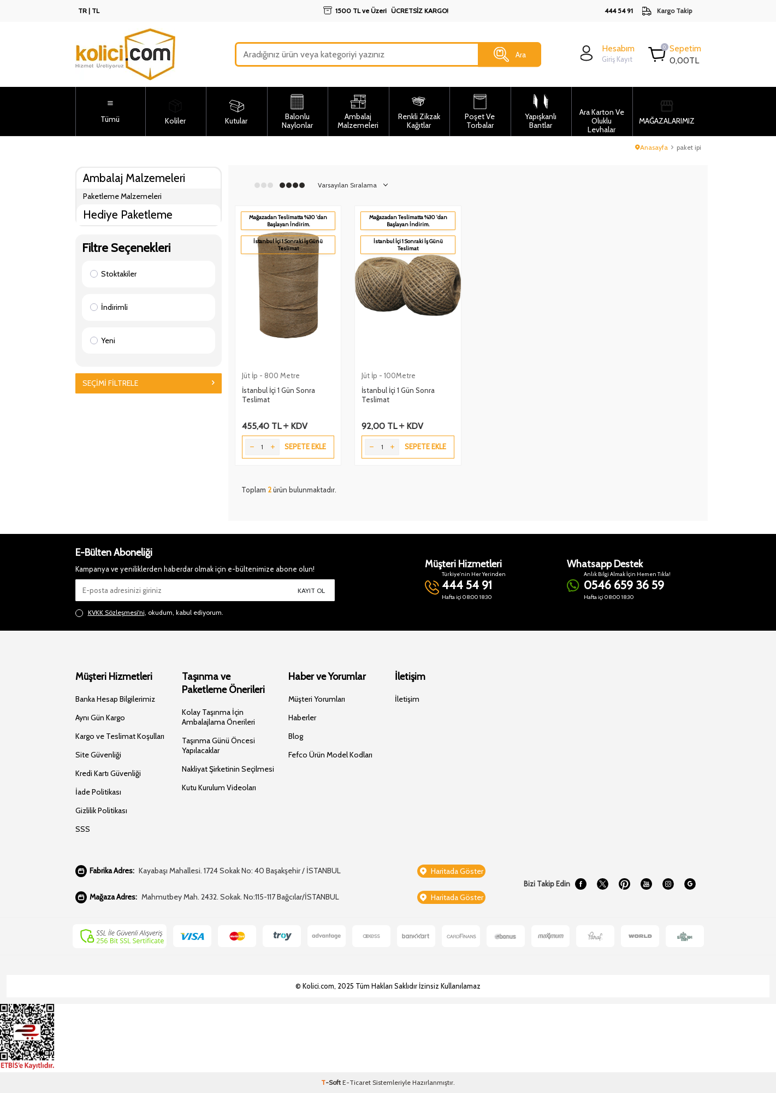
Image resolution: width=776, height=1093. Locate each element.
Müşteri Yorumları (316, 699)
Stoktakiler (113, 274)
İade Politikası (98, 792)
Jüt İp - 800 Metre (271, 375)
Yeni (102, 340)
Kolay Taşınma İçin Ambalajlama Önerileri (218, 717)
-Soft (331, 1082)
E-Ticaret (356, 1082)
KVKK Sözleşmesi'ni (116, 612)
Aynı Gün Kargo (100, 717)
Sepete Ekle (305, 446)
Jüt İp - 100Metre (389, 375)
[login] (606, 53)
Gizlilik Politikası (101, 810)
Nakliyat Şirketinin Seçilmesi (228, 769)
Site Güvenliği (98, 755)
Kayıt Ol (311, 590)
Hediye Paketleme (128, 214)
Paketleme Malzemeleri (122, 196)
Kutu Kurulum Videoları (219, 787)
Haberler (302, 717)
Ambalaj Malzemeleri (134, 178)
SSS (82, 829)
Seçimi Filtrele (148, 383)
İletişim (407, 699)
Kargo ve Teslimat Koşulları (119, 736)
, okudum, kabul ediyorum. (149, 612)
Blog (295, 736)
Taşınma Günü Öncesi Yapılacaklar (218, 745)
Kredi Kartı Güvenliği (108, 773)
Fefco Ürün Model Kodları (330, 755)
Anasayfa (651, 147)
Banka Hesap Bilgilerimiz (115, 699)
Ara (510, 54)
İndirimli (109, 307)
